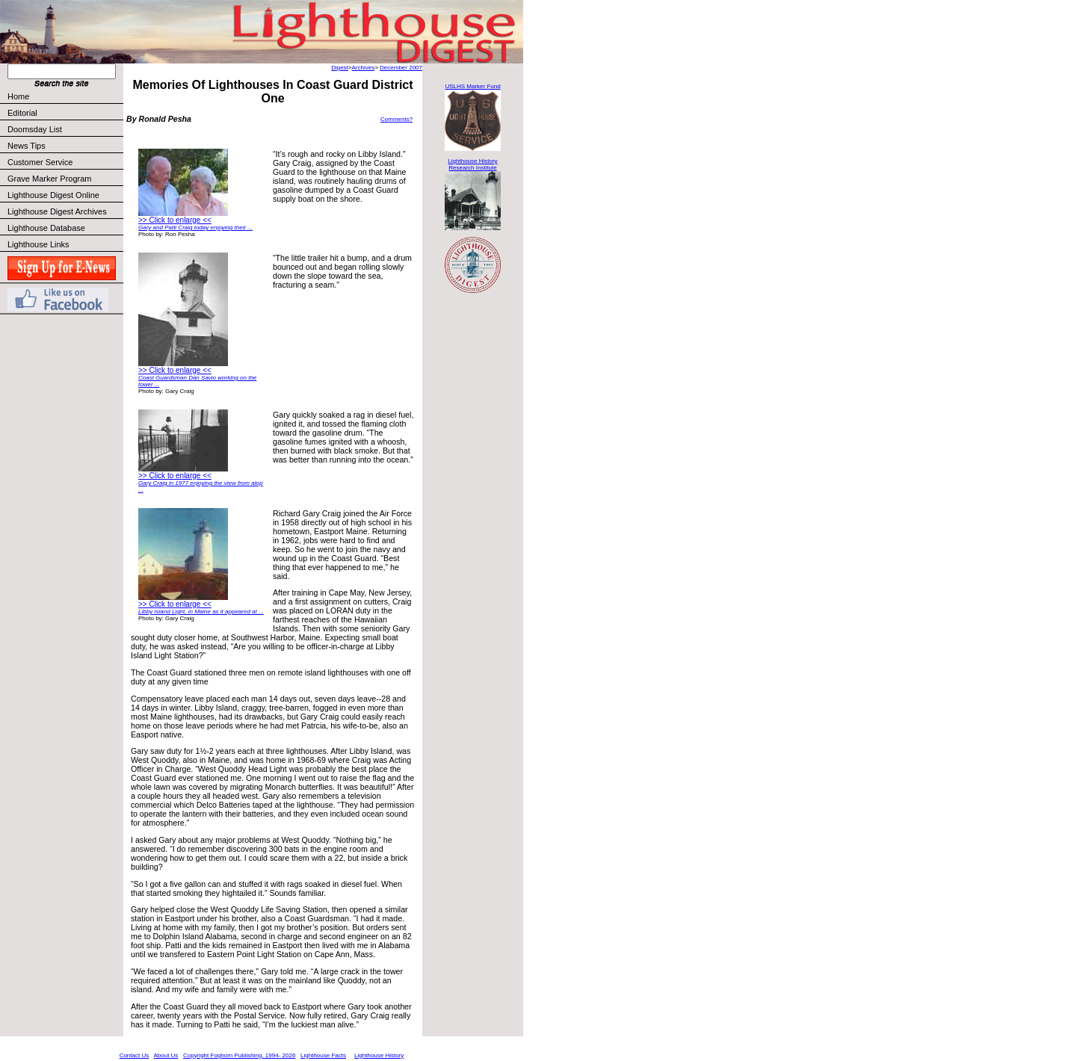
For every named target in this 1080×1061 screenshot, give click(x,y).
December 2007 (401, 67)
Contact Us (134, 1055)
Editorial (64, 112)
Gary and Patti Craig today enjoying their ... (195, 227)
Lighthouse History (379, 1055)
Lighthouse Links (38, 244)
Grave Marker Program (49, 178)
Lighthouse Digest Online (53, 195)
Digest (339, 67)
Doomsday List (34, 129)
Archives (362, 67)
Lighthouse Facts (323, 1055)
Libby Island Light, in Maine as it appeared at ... (201, 611)
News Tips (26, 145)
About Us (165, 1055)
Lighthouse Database (46, 227)
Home (18, 96)
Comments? (396, 119)
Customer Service (64, 162)
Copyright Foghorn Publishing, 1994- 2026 (239, 1055)
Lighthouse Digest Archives (57, 211)
